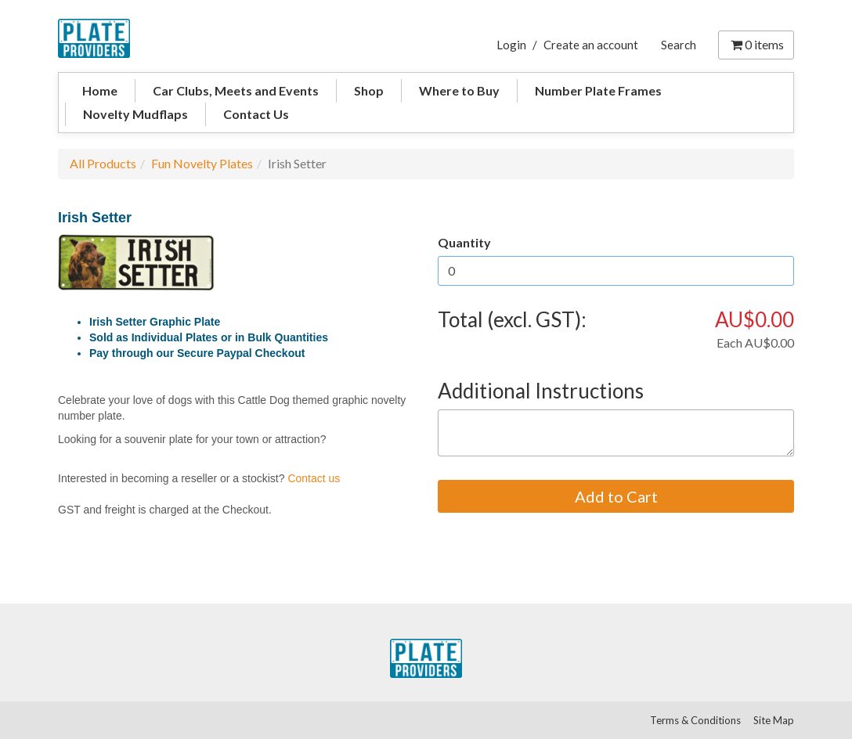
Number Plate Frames (598, 90)
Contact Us (256, 113)
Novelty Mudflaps (135, 113)
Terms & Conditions (695, 720)
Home (99, 90)
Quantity (464, 242)
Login (511, 45)
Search (678, 45)
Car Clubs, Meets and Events (236, 90)
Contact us (313, 478)
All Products (103, 163)
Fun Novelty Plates (202, 163)
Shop (369, 90)
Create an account (590, 45)
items (756, 44)
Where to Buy (459, 90)
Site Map (773, 720)
